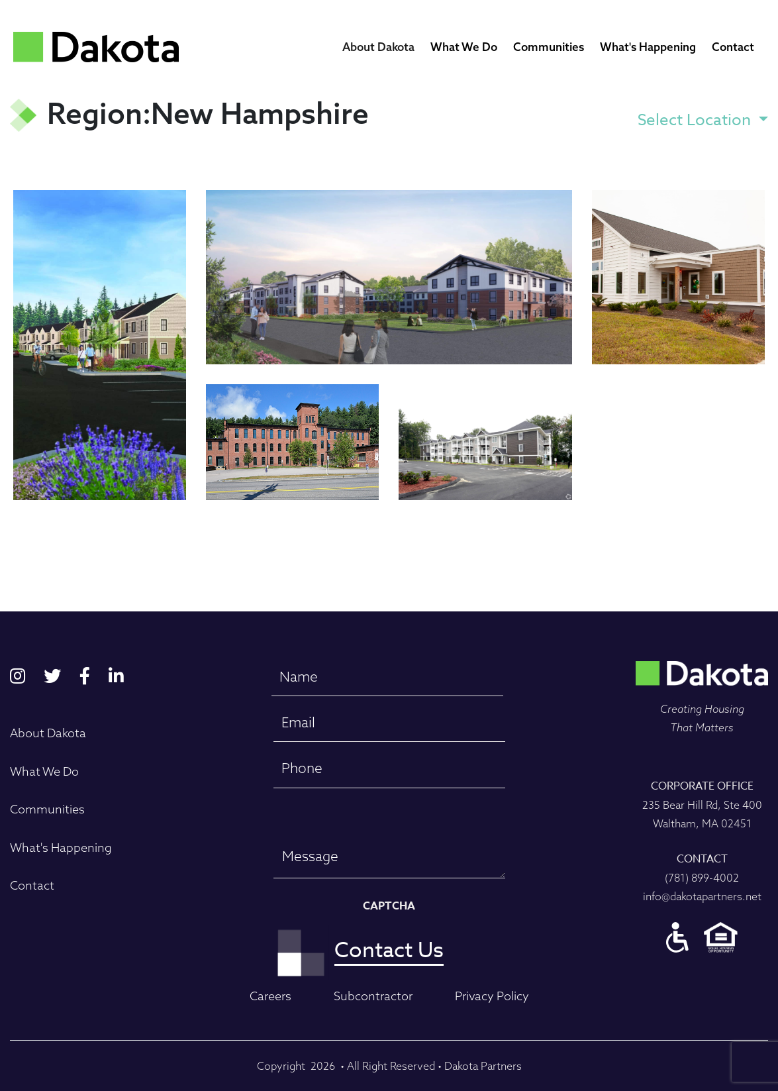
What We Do (463, 47)
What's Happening (648, 47)
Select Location (696, 120)
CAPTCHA (389, 906)
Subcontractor (373, 996)
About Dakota (378, 47)
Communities (548, 47)
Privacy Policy (492, 996)
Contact (733, 47)
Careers (270, 996)
